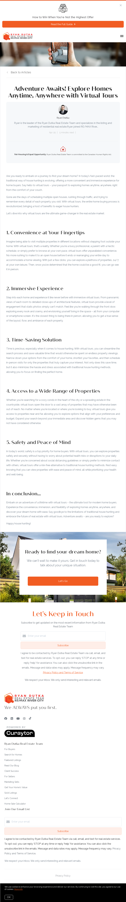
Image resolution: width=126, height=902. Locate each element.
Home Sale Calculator (15, 804)
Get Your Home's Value (15, 787)
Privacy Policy (63, 875)
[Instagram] (24, 718)
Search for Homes (13, 754)
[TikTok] (30, 718)
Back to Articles (21, 72)
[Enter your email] (66, 636)
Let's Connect (11, 798)
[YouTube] (18, 718)
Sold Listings (10, 793)
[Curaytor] (19, 736)
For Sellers (9, 776)
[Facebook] (5, 718)
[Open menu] (121, 36)
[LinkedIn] (12, 718)
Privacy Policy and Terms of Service (63, 672)
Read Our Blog (11, 765)
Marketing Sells (11, 782)
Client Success (11, 771)
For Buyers (9, 749)
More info (18, 889)
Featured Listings (12, 760)
